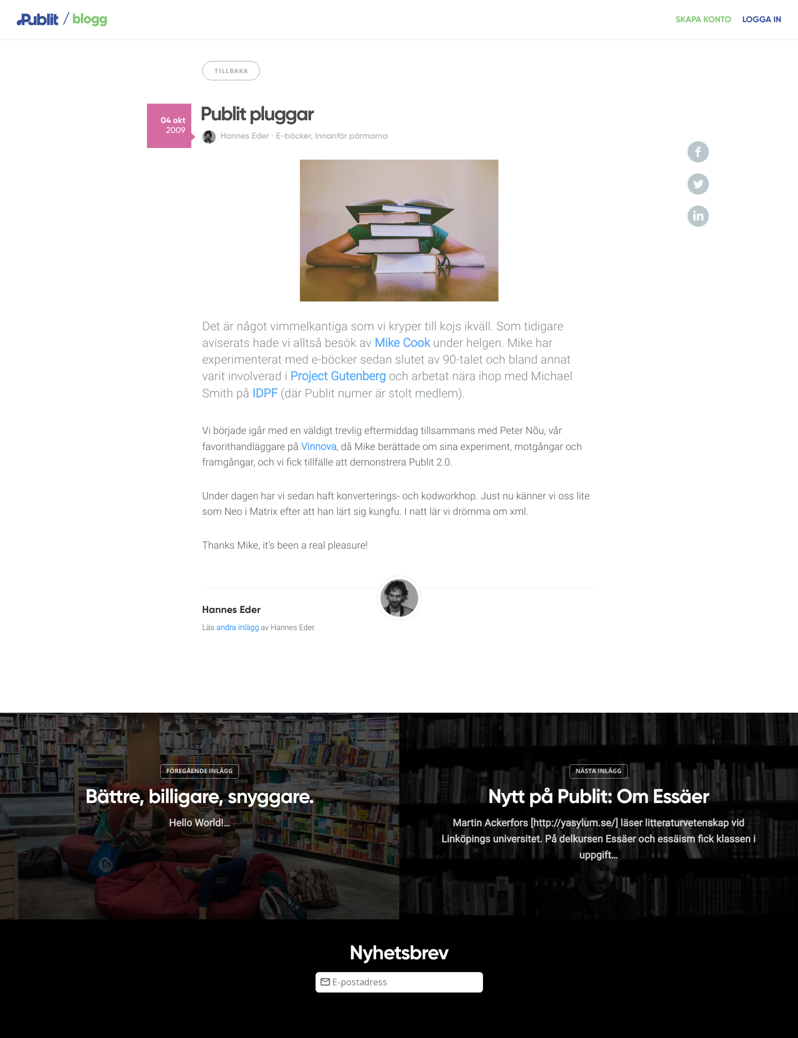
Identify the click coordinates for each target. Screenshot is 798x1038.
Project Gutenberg (338, 377)
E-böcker (293, 136)
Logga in (762, 19)
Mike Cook (402, 343)
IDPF (265, 394)
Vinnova (319, 447)
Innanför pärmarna (351, 136)
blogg (85, 19)
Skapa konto (703, 19)
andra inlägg (237, 627)
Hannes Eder (245, 136)
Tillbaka (231, 71)
